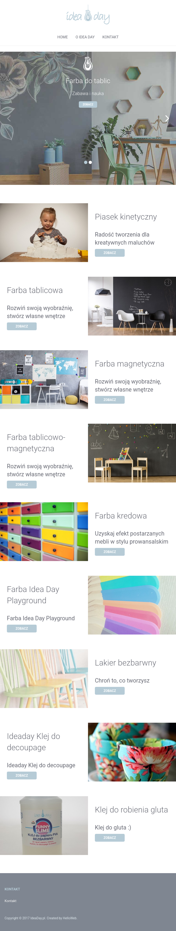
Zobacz (88, 104)
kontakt (110, 37)
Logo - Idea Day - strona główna (88, 14)
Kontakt (10, 901)
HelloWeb (70, 918)
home (62, 37)
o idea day (85, 37)
